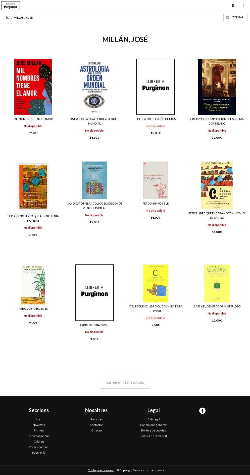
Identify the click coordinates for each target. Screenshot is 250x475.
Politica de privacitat (153, 436)
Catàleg (39, 441)
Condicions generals (154, 425)
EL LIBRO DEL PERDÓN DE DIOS (156, 119)
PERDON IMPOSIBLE (156, 203)
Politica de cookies (153, 430)
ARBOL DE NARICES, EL (33, 308)
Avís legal (153, 419)
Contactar (96, 425)
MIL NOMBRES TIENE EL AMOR (33, 119)
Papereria (38, 452)
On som (96, 430)
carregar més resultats (125, 382)
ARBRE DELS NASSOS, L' (94, 325)
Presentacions (38, 447)
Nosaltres (96, 419)
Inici (38, 419)
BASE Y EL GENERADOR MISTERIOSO (216, 306)
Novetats (39, 425)
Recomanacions (38, 436)
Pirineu (39, 430)
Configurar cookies (101, 470)
